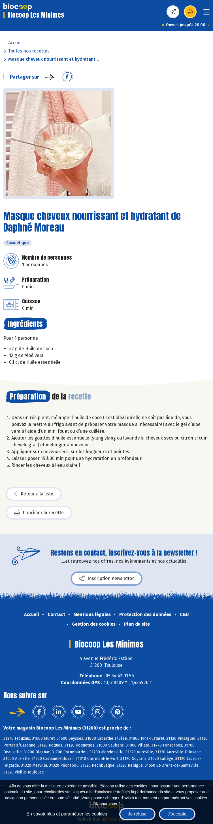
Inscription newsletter (106, 578)
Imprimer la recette (39, 513)
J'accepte (177, 814)
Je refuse (137, 814)
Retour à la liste (33, 494)
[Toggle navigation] (206, 13)
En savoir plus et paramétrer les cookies (66, 814)
